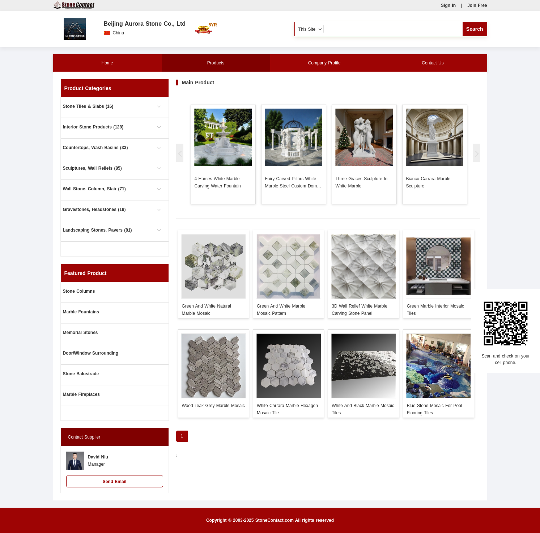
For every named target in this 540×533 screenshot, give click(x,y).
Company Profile (324, 62)
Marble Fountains (81, 311)
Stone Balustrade (81, 373)
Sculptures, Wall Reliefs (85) (92, 168)
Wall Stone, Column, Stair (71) (94, 188)
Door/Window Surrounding (91, 353)
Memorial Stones (80, 332)
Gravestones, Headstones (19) (94, 209)
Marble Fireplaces (81, 394)
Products (215, 62)
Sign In (448, 5)
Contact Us (432, 62)
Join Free (477, 5)
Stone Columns (79, 291)
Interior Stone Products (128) (93, 127)
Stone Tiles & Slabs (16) (88, 106)
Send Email (115, 481)
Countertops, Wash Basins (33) (95, 147)
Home (107, 62)
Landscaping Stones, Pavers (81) (97, 230)
